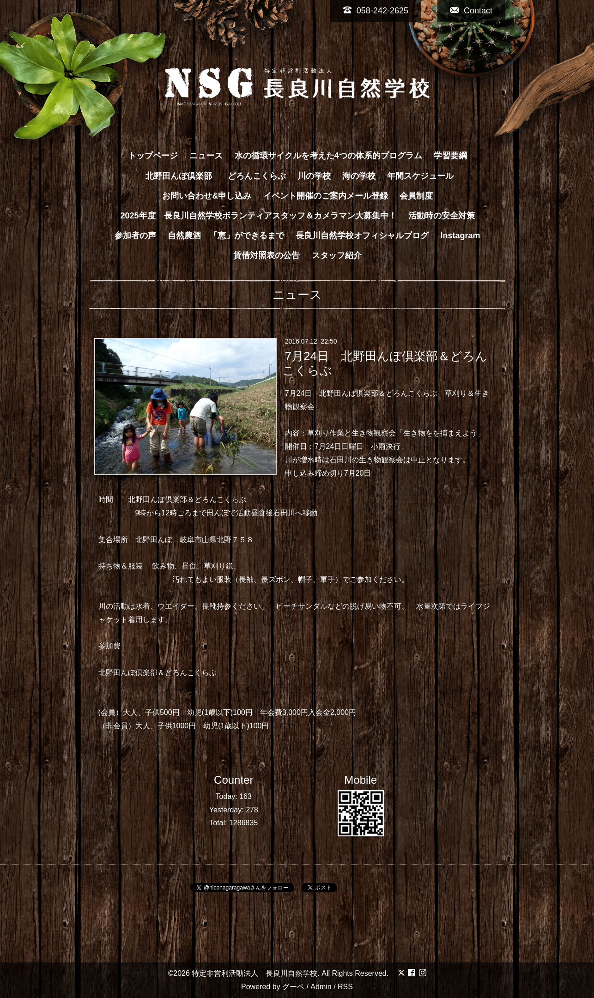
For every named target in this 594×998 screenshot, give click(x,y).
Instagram (460, 235)
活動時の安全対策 (441, 215)
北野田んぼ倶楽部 (182, 176)
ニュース (206, 155)
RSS (345, 987)
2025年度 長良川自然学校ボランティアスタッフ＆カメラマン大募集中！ (258, 215)
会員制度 (416, 195)
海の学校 (359, 176)
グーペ (293, 987)
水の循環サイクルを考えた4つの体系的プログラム (328, 155)
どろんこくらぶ (257, 176)
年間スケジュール (420, 176)
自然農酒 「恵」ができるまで (226, 235)
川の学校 (314, 176)
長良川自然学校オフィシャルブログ (362, 235)
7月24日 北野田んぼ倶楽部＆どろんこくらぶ (384, 363)
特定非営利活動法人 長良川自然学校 (254, 973)
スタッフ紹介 (337, 255)
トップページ (153, 155)
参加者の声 (135, 235)
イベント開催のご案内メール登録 (325, 195)
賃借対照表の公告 (266, 255)
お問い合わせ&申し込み (206, 195)
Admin (320, 987)
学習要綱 (450, 155)
